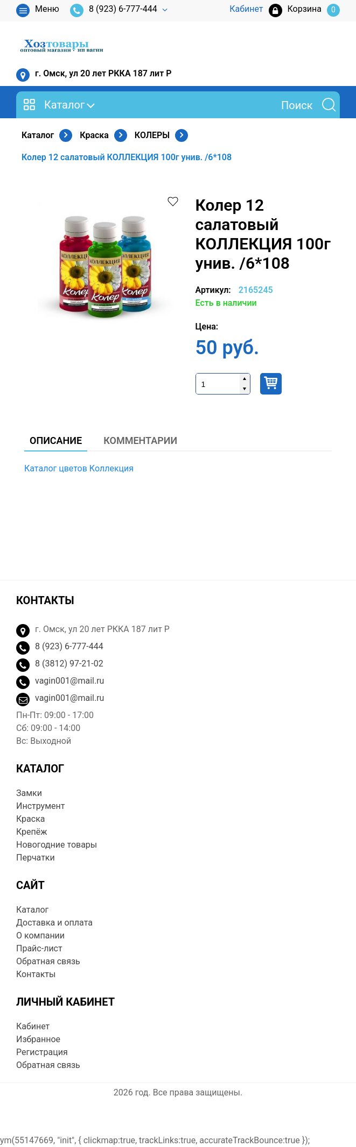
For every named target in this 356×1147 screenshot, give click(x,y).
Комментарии (140, 440)
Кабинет (33, 1026)
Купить (271, 384)
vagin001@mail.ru (69, 681)
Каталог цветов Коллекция (79, 468)
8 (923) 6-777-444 (113, 10)
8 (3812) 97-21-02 (69, 663)
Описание (56, 440)
